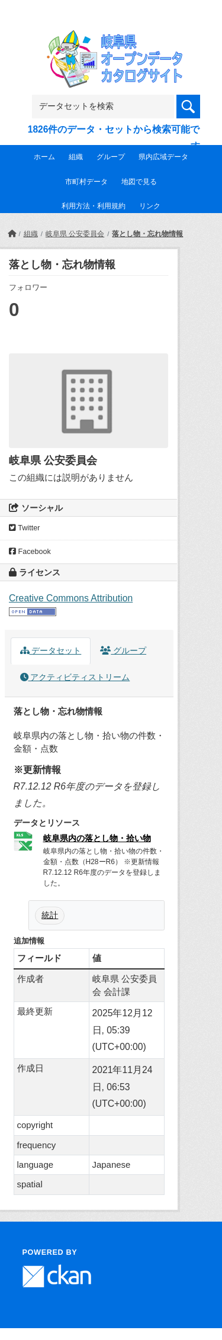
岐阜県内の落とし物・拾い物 (97, 838)
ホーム (44, 157)
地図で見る (139, 182)
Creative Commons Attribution (71, 598)
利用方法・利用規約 (94, 206)
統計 (49, 915)
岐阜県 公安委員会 (75, 234)
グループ (110, 157)
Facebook (30, 551)
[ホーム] (12, 234)
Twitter (24, 528)
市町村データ (86, 182)
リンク (149, 206)
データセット (51, 650)
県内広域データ (163, 157)
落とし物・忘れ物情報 (147, 234)
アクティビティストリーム (75, 677)
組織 (76, 157)
